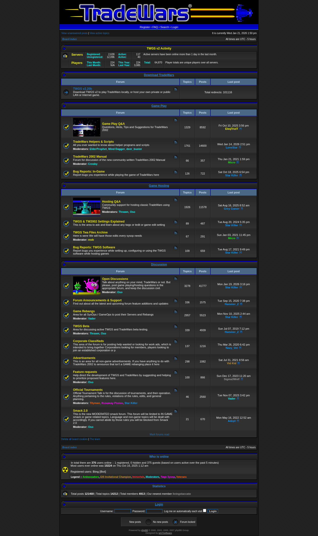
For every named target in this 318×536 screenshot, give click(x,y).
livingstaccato (182, 493)
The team (95, 439)
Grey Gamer (231, 208)
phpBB (144, 530)
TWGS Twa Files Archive (90, 232)
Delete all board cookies (74, 439)
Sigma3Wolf (231, 379)
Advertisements (84, 358)
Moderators (152, 477)
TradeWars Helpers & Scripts (93, 141)
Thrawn (123, 211)
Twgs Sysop (167, 477)
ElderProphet (98, 148)
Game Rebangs (84, 311)
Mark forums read (159, 434)
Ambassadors (90, 477)
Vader (92, 318)
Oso (132, 211)
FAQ (155, 27)
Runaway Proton (112, 403)
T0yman (95, 403)
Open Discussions (115, 279)
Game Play (158, 106)
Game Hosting (159, 185)
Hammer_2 (231, 304)
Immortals (138, 477)
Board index (69, 39)
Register (145, 27)
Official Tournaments (88, 390)
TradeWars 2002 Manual (90, 156)
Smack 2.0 (80, 410)
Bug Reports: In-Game (89, 171)
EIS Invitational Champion (115, 477)
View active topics (99, 33)
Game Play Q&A (113, 124)
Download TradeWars (159, 75)
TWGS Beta (81, 326)
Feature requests (85, 372)
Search (164, 27)
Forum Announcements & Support (97, 300)
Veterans (181, 477)
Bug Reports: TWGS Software (94, 247)
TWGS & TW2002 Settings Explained (98, 221)
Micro (231, 162)
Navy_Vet (232, 347)
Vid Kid (232, 363)
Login (174, 27)
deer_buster (134, 148)
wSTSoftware (165, 533)
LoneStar (232, 147)
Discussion (159, 264)
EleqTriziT (231, 128)
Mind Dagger (116, 148)
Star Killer (231, 175)
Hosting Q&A (111, 201)
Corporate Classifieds (88, 341)
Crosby (93, 163)
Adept (232, 420)
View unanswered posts (74, 33)
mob (91, 239)
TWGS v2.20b (82, 88)
